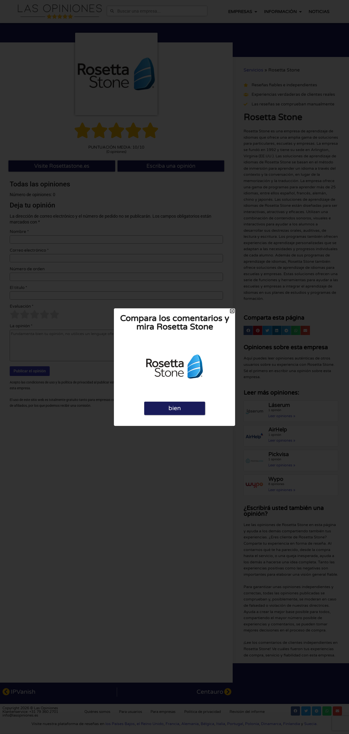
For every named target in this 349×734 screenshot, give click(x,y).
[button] (232, 311)
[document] (174, 367)
